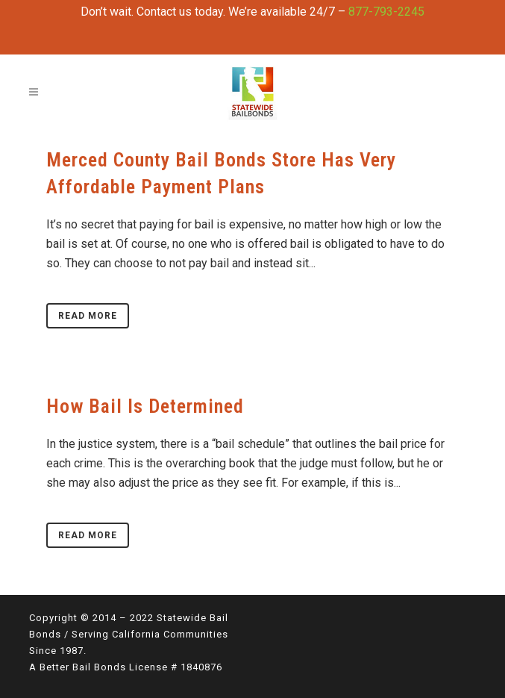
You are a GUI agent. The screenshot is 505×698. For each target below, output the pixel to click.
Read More (87, 316)
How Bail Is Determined (145, 406)
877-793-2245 (386, 11)
